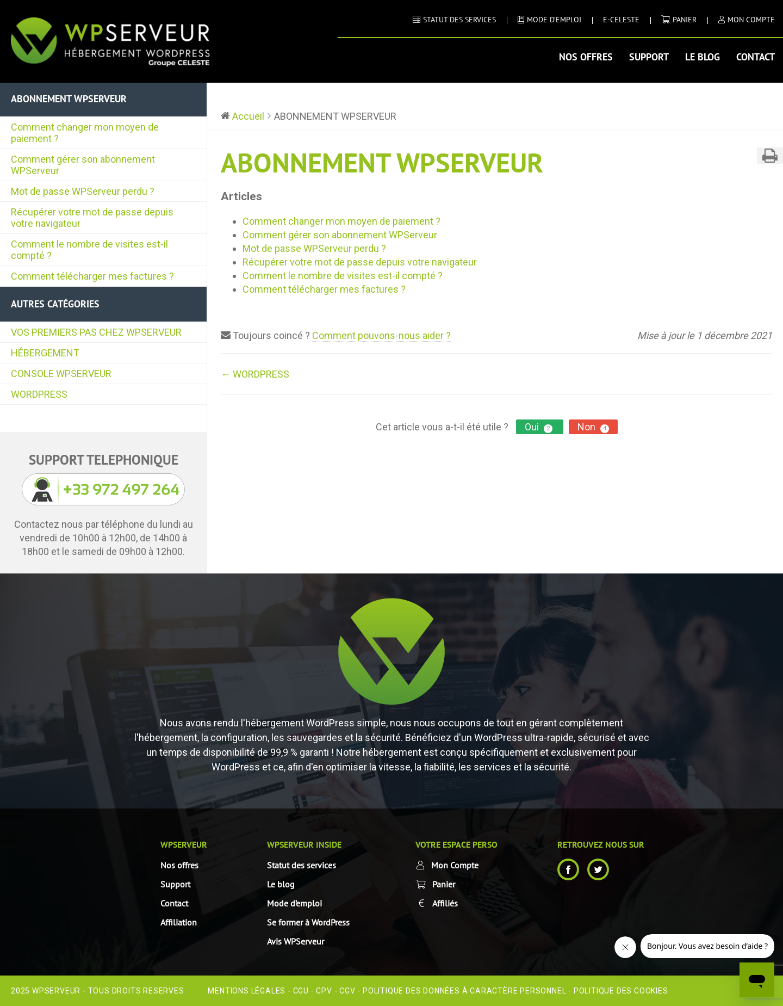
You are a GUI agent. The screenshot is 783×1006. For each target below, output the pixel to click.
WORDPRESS (39, 394)
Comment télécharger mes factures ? (92, 276)
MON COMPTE (751, 19)
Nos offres (586, 57)
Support (649, 57)
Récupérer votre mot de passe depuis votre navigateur (92, 217)
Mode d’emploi (294, 903)
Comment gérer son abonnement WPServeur (83, 164)
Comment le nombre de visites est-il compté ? (89, 249)
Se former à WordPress (308, 922)
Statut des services (301, 865)
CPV (324, 990)
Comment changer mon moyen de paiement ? (85, 132)
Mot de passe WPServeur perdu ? (82, 191)
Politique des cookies (621, 990)
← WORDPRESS (255, 374)
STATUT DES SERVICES (459, 19)
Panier (685, 19)
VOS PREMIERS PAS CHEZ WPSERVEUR (96, 332)
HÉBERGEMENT (45, 353)
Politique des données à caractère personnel (464, 990)
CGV (347, 990)
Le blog (702, 57)
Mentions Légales (246, 990)
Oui (540, 427)
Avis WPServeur (295, 941)
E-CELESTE (621, 19)
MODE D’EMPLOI (554, 19)
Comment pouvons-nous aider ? (381, 335)
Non (593, 427)
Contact (755, 57)
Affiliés (445, 903)
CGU (301, 990)
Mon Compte (454, 865)
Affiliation (178, 922)
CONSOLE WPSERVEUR (61, 373)
